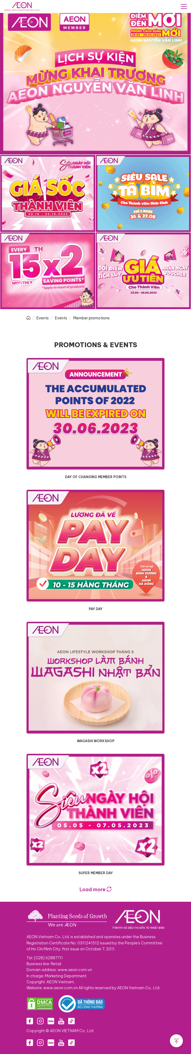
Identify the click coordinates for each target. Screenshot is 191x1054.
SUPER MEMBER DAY (95, 873)
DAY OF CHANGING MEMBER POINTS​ (95, 477)
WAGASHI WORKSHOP (95, 741)
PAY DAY (96, 609)
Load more (95, 889)
